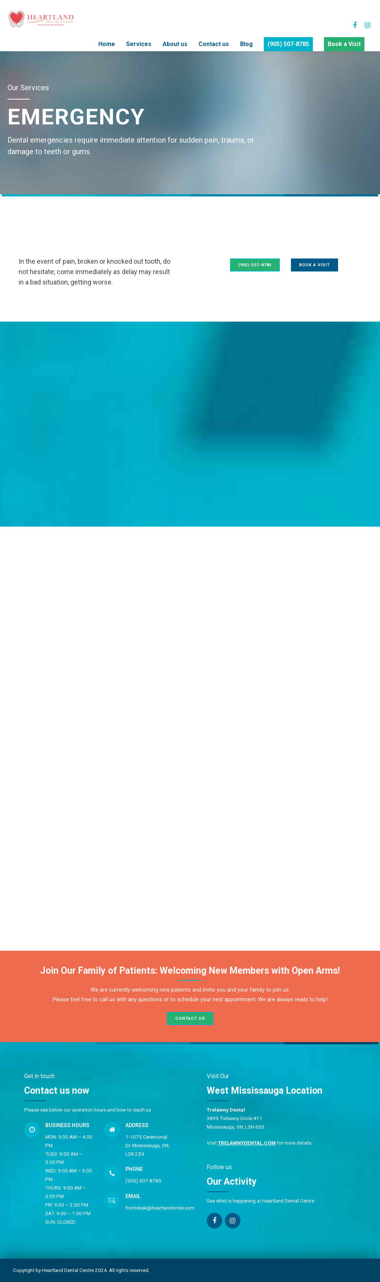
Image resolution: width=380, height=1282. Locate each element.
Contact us (214, 44)
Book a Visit (344, 44)
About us (175, 44)
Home (106, 44)
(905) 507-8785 (288, 44)
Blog (246, 44)
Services (138, 44)
